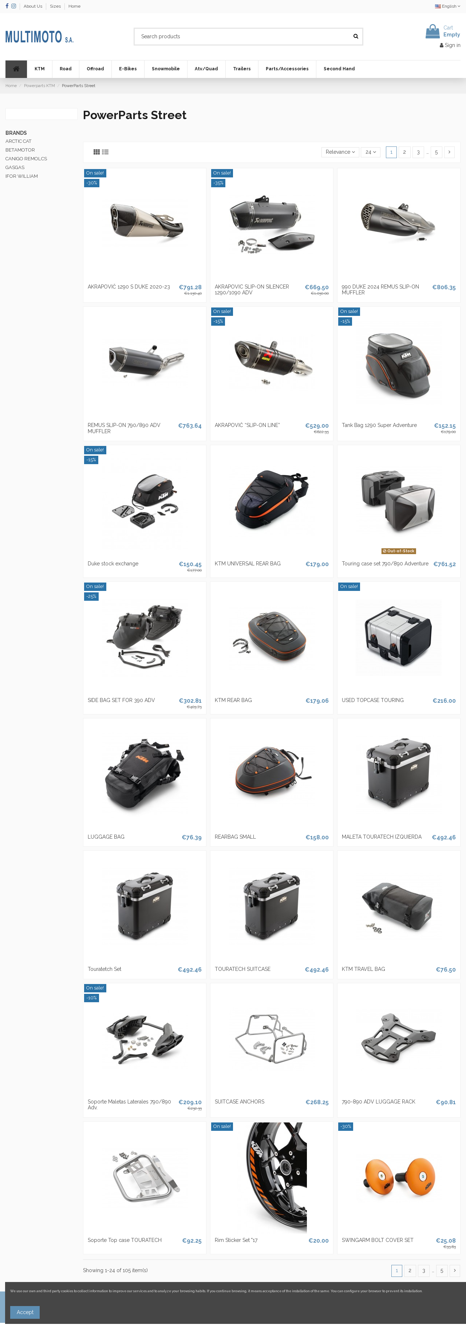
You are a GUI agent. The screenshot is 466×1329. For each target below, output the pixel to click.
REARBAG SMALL (235, 837)
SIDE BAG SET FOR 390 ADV (121, 700)
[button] (39, 69)
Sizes (56, 6)
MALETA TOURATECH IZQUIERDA (382, 837)
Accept (25, 1312)
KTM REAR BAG (233, 700)
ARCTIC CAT (18, 141)
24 (371, 152)
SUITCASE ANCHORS (239, 1102)
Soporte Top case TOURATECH (125, 1240)
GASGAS (14, 167)
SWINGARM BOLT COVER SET (378, 1240)
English (448, 6)
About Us (33, 6)
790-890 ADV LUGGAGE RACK (378, 1102)
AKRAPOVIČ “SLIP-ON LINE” (247, 425)
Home (74, 6)
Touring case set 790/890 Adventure (385, 564)
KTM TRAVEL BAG (363, 969)
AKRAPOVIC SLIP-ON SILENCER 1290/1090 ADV (252, 290)
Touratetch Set (104, 969)
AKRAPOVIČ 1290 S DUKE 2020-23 (129, 287)
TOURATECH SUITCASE (242, 969)
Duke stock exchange (113, 564)
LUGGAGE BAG (106, 837)
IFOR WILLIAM (21, 176)
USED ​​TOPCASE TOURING (373, 700)
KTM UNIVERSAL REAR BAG (248, 564)
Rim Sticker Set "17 (236, 1240)
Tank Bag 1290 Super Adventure (379, 425)
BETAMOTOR (20, 150)
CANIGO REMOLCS (26, 158)
